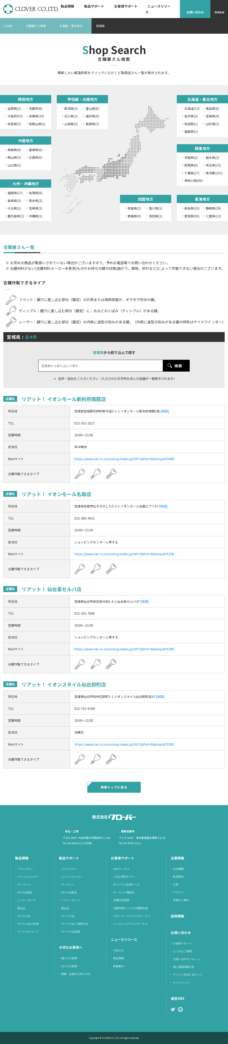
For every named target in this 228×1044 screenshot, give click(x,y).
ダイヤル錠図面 (70, 931)
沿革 (175, 884)
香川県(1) (155, 208)
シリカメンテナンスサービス (130, 923)
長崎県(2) (14, 200)
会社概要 (178, 869)
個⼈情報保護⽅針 (183, 967)
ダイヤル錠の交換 (28, 923)
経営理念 (178, 876)
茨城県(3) (191, 157)
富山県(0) (92, 108)
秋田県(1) (191, 124)
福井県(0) (92, 116)
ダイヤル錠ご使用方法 (74, 923)
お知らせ (118, 950)
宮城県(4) (212, 116)
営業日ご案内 (181, 900)
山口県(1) (14, 165)
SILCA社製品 (24, 892)
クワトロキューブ (28, 931)
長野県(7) (92, 124)
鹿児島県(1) (16, 216)
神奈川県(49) (193, 180)
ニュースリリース (158, 9)
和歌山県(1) (37, 124)
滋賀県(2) (14, 108)
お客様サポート (126, 6)
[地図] (164, 411)
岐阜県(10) (192, 208)
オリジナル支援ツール (126, 884)
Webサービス (121, 869)
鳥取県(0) (14, 150)
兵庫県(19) (36, 116)
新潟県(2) (71, 108)
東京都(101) (214, 173)
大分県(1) (14, 208)
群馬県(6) (191, 165)
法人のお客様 (69, 966)
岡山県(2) (14, 157)
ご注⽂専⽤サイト (123, 876)
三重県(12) (213, 216)
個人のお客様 (69, 958)
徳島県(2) (134, 208)
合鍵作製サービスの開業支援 (130, 908)
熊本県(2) (35, 200)
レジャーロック (26, 900)
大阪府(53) (15, 116)
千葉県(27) (192, 173)
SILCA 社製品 (69, 892)
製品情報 (67, 6)
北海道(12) (192, 108)
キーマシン (24, 884)
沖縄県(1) (35, 216)
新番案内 (118, 966)
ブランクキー (25, 869)
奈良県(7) (14, 124)
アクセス (178, 892)
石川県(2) (71, 116)
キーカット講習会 (123, 892)
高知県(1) (155, 216)
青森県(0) (212, 108)
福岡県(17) (15, 193)
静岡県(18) (213, 208)
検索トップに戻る (114, 787)
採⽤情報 (177, 916)
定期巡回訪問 (121, 900)
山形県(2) (212, 124)
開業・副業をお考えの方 (76, 974)
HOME (8, 26)
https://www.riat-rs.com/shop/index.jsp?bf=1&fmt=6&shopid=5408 (124, 459)
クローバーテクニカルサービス (132, 916)
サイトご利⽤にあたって (187, 974)
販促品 (21, 908)
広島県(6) (35, 157)
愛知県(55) (192, 216)
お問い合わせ (195, 12)
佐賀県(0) (35, 193)
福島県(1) (191, 131)
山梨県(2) (71, 124)
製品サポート (94, 6)
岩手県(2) (191, 116)
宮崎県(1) (35, 208)
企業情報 (177, 858)
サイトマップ (181, 982)
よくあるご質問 (182, 951)
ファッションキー (28, 876)
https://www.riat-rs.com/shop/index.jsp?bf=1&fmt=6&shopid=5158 (124, 554)
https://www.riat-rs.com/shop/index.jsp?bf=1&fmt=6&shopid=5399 (124, 649)
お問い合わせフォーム (186, 959)
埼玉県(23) (213, 165)
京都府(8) (35, 108)
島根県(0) (35, 150)
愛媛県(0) (134, 216)
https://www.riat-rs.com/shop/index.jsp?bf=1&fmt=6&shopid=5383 (124, 744)
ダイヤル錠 (24, 916)
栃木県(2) (212, 157)
